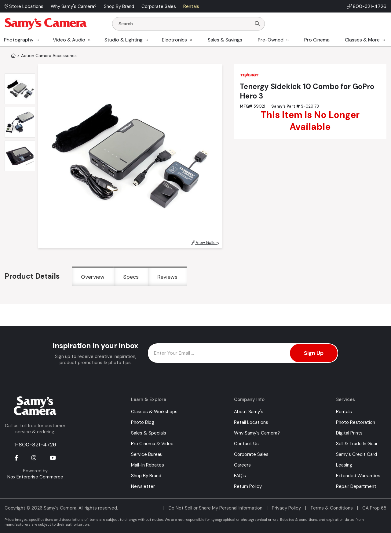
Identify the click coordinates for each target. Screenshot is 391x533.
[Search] (257, 24)
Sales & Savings (225, 40)
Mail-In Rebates (147, 465)
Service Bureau (147, 454)
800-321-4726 (369, 6)
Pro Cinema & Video (152, 444)
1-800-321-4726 (35, 444)
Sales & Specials (148, 433)
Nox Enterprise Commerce (35, 477)
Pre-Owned (270, 40)
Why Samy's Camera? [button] (74, 6)
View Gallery (205, 242)
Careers (242, 465)
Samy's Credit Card (356, 454)
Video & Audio (69, 40)
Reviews (167, 277)
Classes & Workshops (154, 412)
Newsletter (143, 486)
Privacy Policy (286, 508)
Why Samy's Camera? (257, 433)
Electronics (174, 40)
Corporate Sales (251, 454)
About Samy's (248, 412)
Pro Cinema (317, 40)
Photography (19, 40)
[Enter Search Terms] (184, 24)
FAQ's (240, 476)
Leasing (344, 465)
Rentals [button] (191, 6)
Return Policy (248, 486)
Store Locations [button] (24, 6)
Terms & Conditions (331, 508)
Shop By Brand (146, 476)
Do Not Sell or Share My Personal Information (215, 508)
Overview (92, 277)
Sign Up (313, 353)
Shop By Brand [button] (119, 6)
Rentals (344, 412)
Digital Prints (349, 433)
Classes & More (362, 40)
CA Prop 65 (374, 508)
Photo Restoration (355, 422)
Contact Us (246, 444)
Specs (131, 277)
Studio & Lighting (123, 40)
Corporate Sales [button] (158, 6)
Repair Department (356, 486)
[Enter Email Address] (243, 353)
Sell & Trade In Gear (357, 444)
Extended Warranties (358, 476)
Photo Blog (142, 422)
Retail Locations (251, 422)
